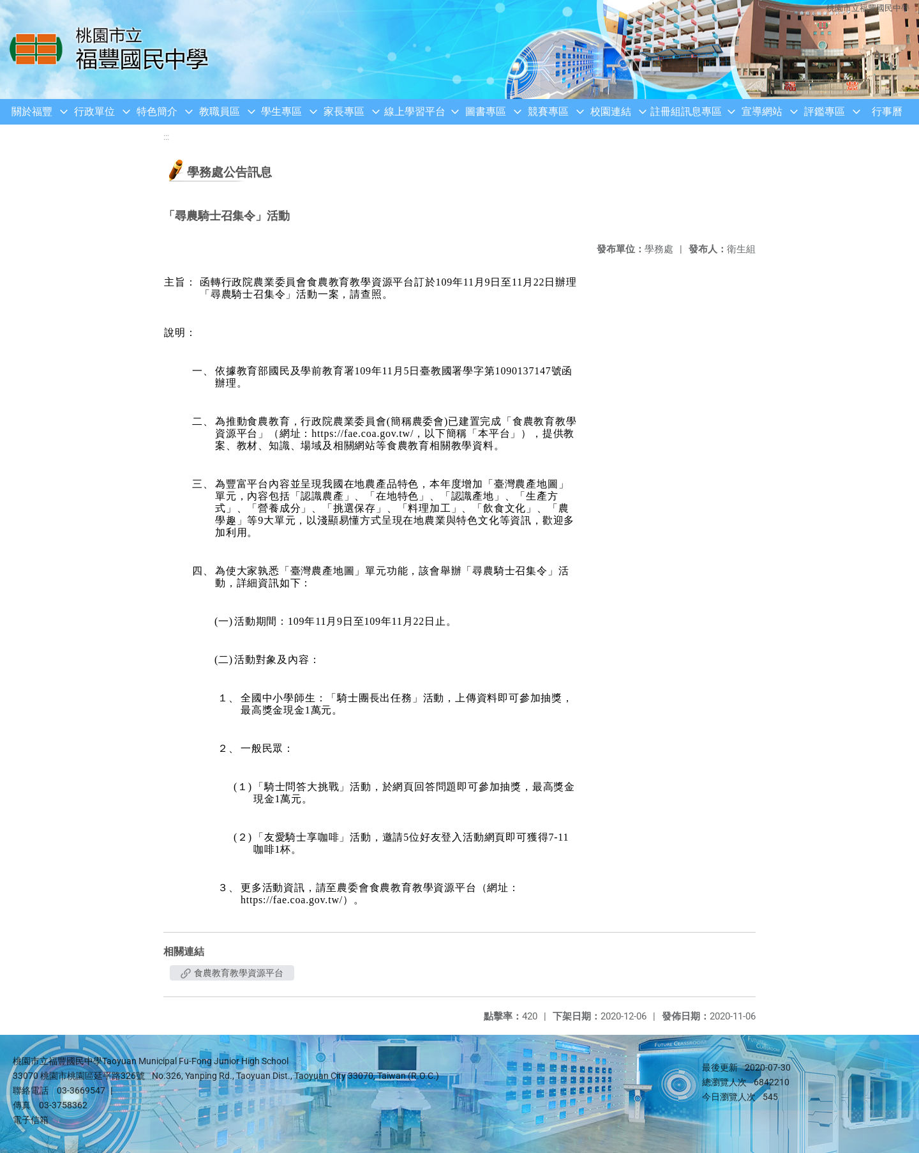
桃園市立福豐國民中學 (867, 8)
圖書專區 (485, 111)
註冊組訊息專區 (686, 111)
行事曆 (887, 111)
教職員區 (219, 111)
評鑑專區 (824, 111)
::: (166, 137)
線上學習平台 (414, 111)
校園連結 (610, 111)
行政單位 (94, 111)
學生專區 (281, 111)
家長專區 (344, 111)
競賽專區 (548, 111)
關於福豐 (31, 111)
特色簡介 (157, 111)
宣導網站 (762, 111)
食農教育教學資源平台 (232, 973)
